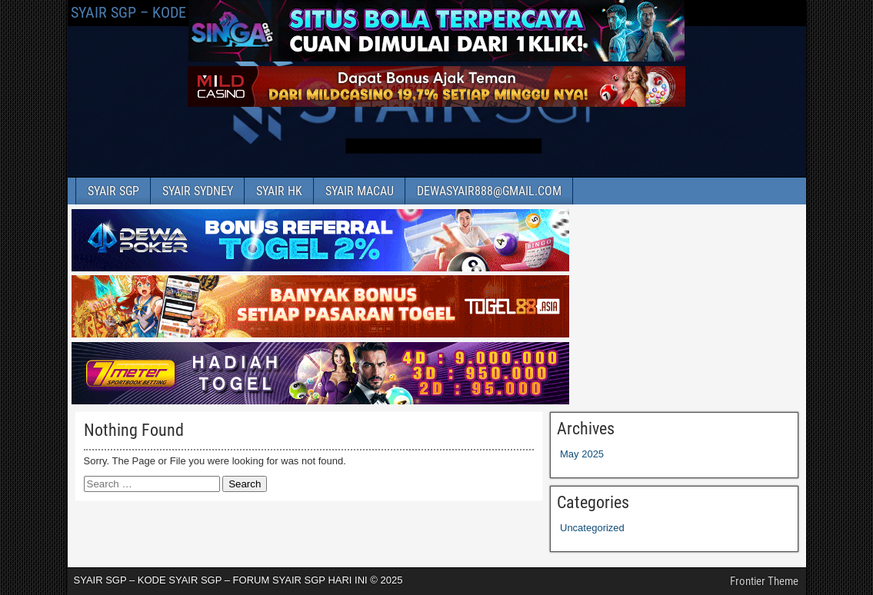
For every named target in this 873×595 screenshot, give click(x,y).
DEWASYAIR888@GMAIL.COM (489, 191)
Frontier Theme (764, 581)
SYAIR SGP (113, 191)
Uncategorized (592, 528)
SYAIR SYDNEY (197, 191)
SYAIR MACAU (359, 191)
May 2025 (582, 454)
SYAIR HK (279, 191)
